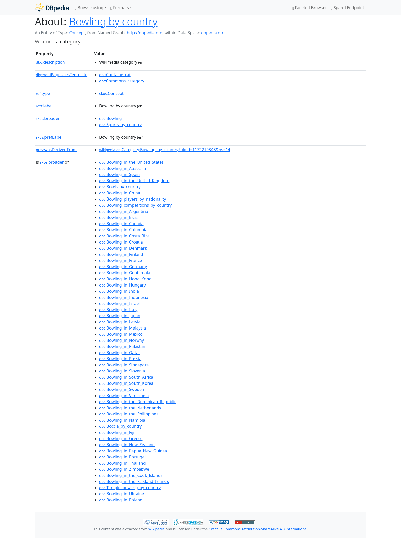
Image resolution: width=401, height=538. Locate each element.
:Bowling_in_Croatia (121, 242)
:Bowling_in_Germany (123, 266)
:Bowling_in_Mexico (121, 334)
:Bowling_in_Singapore (124, 365)
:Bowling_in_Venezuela (124, 395)
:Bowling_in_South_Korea (126, 383)
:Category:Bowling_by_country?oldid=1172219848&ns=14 (164, 149)
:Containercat (115, 75)
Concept (77, 33)
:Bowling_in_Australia (122, 168)
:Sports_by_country (120, 124)
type (43, 93)
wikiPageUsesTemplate (61, 75)
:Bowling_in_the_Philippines (128, 414)
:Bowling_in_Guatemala (124, 273)
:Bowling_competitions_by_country (135, 205)
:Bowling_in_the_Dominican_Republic (137, 401)
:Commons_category (121, 81)
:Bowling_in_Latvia (119, 322)
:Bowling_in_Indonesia (123, 297)
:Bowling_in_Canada (121, 223)
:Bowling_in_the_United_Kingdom (134, 180)
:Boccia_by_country (120, 426)
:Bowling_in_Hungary (122, 285)
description (50, 62)
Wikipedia (156, 528)
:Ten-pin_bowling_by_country (130, 487)
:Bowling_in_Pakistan (122, 346)
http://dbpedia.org (144, 33)
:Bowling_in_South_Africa (126, 377)
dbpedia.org (213, 33)
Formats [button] (119, 7)
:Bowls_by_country (120, 187)
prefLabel (49, 137)
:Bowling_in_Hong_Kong (125, 279)
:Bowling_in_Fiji (116, 432)
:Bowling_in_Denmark (123, 248)
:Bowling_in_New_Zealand (127, 444)
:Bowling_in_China (119, 193)
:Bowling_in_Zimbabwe (124, 469)
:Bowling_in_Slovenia (122, 371)
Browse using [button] (89, 7)
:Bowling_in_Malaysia (122, 328)
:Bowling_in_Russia (120, 358)
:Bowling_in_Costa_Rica (124, 236)
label (44, 106)
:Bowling (110, 118)
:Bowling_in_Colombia (123, 230)
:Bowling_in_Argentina (123, 211)
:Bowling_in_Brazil (119, 217)
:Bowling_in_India (119, 291)
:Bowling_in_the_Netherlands (130, 408)
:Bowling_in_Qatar (119, 352)
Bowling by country (113, 21)
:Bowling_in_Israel (119, 303)
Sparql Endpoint (347, 7)
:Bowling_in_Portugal (122, 457)
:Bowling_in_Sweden (121, 389)
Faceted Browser (309, 7)
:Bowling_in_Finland (121, 254)
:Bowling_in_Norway (121, 340)
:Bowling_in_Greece (120, 438)
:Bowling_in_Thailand (122, 463)
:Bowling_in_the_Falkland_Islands (134, 481)
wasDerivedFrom (56, 149)
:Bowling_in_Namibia (122, 420)
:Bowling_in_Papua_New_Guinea (133, 451)
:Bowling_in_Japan (119, 316)
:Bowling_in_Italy (118, 309)
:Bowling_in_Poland (120, 500)
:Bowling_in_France (120, 260)
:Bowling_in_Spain (119, 174)
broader (48, 118)
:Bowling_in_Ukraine (121, 494)
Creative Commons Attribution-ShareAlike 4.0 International (258, 528)
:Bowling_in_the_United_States (131, 162)
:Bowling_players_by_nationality (132, 199)
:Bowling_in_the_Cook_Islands (130, 475)
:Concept (111, 93)
